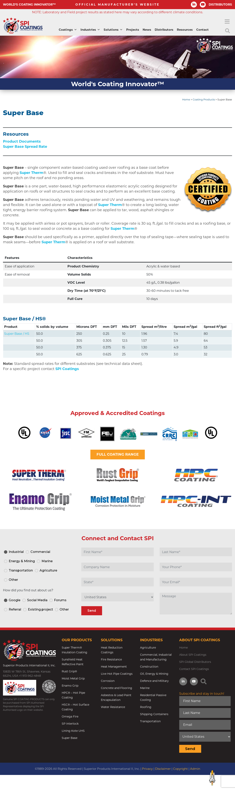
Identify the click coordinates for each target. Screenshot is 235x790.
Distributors (164, 29)
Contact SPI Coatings (194, 669)
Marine (145, 688)
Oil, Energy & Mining (154, 674)
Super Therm (31, 173)
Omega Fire (70, 716)
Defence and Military (154, 681)
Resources (185, 29)
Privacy (147, 769)
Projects (132, 29)
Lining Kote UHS (73, 731)
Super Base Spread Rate (25, 146)
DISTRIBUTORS (220, 4)
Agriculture (148, 647)
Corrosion (108, 681)
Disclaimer (163, 769)
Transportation (150, 721)
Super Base (69, 738)
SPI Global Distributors (195, 662)
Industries (90, 30)
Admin (195, 769)
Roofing (145, 707)
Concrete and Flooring (116, 688)
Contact (202, 29)
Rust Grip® (69, 671)
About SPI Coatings (192, 654)
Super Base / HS (22, 319)
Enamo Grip (70, 685)
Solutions (113, 30)
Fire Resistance (111, 659)
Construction (149, 666)
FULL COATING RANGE (118, 454)
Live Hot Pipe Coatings (117, 674)
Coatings (68, 30)
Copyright (180, 769)
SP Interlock (70, 723)
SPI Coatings (67, 369)
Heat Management (114, 666)
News (147, 29)
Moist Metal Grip (73, 678)
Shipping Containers (154, 714)
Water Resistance (113, 707)
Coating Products (204, 99)
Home (186, 99)
